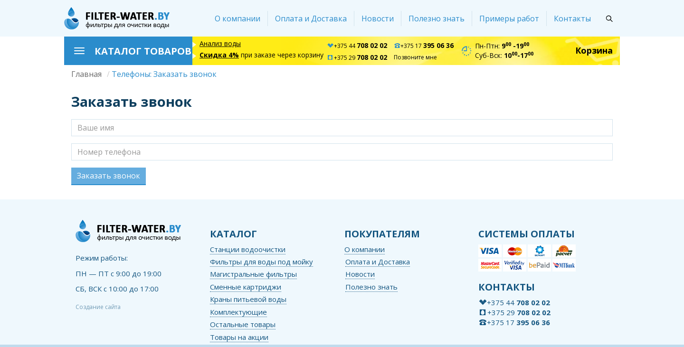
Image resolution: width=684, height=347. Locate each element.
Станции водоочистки (247, 249)
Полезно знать (436, 18)
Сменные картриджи (245, 286)
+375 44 (357, 46)
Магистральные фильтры (253, 274)
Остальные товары (243, 324)
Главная (86, 74)
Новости (377, 18)
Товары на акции (239, 337)
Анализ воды (220, 43)
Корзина (594, 50)
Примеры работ (509, 18)
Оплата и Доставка (311, 18)
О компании (237, 18)
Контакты (572, 18)
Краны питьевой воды (248, 299)
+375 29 (357, 58)
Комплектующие (238, 312)
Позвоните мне (415, 57)
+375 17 (424, 46)
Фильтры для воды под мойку (261, 261)
